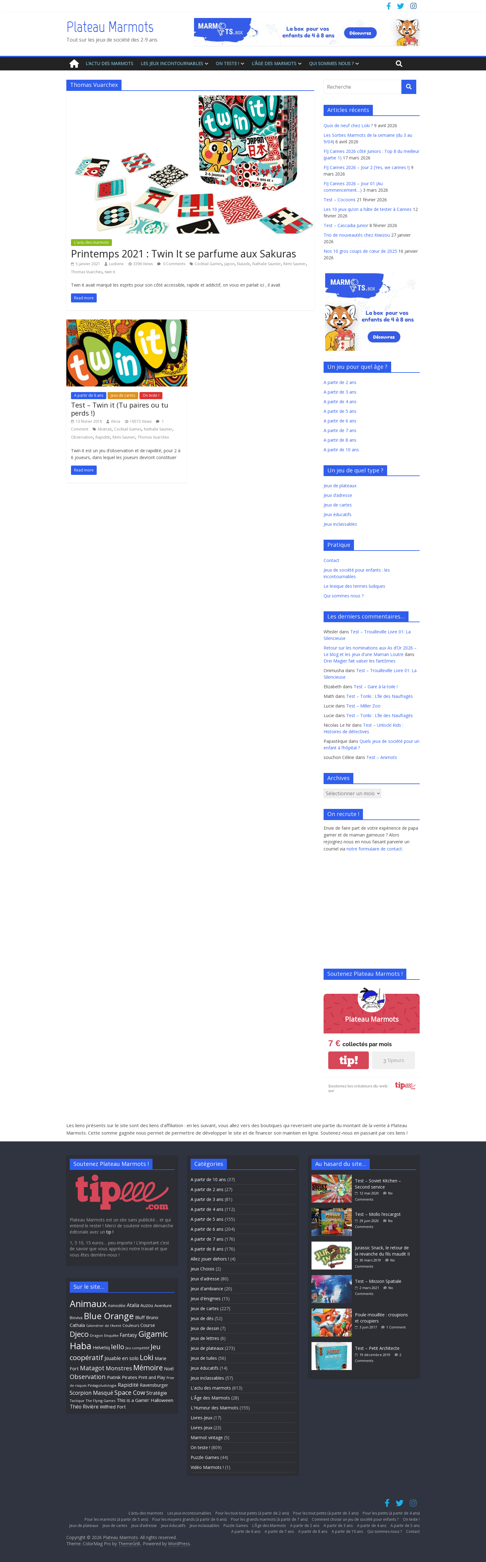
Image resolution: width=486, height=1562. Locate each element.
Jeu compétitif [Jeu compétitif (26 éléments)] (137, 1348)
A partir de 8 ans (340, 440)
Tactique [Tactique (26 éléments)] (77, 1400)
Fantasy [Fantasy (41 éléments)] (128, 1335)
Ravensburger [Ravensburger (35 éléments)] (154, 1385)
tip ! (109, 1232)
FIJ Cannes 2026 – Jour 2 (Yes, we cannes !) (367, 167)
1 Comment (396, 1327)
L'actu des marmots (91, 242)
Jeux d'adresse (205, 1279)
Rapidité (102, 437)
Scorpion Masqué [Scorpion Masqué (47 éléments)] (91, 1392)
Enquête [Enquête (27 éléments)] (111, 1335)
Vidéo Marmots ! (207, 1467)
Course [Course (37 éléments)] (147, 1325)
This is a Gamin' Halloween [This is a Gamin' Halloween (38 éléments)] (145, 1400)
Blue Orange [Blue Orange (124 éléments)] (109, 1316)
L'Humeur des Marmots (214, 1408)
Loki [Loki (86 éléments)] (146, 1357)
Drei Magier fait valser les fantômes (359, 661)
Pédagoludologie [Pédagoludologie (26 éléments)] (102, 1385)
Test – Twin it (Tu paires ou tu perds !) (119, 408)
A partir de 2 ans (340, 382)
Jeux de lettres (205, 1338)
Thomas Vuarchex (86, 271)
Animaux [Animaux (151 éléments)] (88, 1303)
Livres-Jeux (201, 1418)
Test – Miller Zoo (363, 706)
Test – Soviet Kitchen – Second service (378, 1184)
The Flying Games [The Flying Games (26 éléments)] (100, 1400)
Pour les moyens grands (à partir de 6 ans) (189, 1519)
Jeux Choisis (202, 1269)
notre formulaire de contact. (375, 849)
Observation (82, 437)
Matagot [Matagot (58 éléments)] (92, 1368)
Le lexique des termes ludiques (354, 586)
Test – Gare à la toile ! (376, 687)
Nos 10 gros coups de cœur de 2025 (360, 251)
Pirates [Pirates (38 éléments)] (129, 1377)
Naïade (243, 263)
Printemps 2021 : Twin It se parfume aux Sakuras (183, 253)
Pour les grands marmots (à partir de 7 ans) (269, 1519)
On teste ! (227, 63)
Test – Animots (381, 757)
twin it (110, 271)
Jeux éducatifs (337, 514)
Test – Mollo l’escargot (378, 1214)
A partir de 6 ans (88, 395)
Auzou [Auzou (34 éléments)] (146, 1305)
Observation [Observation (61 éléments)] (88, 1376)
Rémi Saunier (294, 263)
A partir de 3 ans (340, 392)
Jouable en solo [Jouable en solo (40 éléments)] (121, 1358)
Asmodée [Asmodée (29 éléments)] (117, 1305)
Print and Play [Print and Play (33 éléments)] (152, 1377)
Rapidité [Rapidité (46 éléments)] (128, 1384)
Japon (229, 263)
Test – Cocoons (340, 200)
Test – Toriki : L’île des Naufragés (379, 696)
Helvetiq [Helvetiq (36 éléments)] (101, 1347)
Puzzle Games (205, 1457)
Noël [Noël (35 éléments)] (169, 1369)
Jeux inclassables (340, 524)
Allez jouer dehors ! (210, 1259)
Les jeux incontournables (172, 63)
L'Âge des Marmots (210, 1398)
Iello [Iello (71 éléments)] (117, 1346)
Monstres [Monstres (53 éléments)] (119, 1368)
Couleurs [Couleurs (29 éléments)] (130, 1325)
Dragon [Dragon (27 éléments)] (96, 1335)
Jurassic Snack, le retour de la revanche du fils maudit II (382, 1251)
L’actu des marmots (109, 63)
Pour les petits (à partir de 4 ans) (391, 1513)
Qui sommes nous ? (331, 63)
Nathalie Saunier (266, 263)
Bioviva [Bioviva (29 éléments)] (76, 1317)
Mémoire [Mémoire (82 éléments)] (148, 1367)
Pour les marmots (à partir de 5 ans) (116, 1519)
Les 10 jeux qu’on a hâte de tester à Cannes (368, 209)
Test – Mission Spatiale (378, 1281)
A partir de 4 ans (340, 401)
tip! (348, 1060)
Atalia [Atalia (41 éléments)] (133, 1305)
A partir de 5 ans (340, 411)
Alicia (115, 421)
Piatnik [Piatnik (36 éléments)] (114, 1377)
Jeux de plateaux (340, 486)
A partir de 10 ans (341, 450)
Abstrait (105, 429)
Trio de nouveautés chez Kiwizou (357, 235)
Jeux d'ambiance (207, 1289)
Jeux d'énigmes (206, 1298)
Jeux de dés (202, 1318)
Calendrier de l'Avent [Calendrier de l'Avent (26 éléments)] (103, 1325)
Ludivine (116, 263)
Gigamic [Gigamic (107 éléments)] (153, 1333)
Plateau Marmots (109, 27)
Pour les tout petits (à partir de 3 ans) (325, 1513)
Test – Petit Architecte (377, 1348)
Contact (331, 560)
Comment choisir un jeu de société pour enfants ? (355, 1519)
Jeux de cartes (123, 395)
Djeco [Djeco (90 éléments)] (79, 1334)
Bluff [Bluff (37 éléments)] (140, 1317)
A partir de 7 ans (340, 430)
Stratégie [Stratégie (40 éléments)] (156, 1393)
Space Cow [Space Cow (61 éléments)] (129, 1392)
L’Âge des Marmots (274, 63)
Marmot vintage (207, 1437)
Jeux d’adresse (338, 495)
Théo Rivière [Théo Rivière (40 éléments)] (84, 1406)
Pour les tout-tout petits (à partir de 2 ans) (252, 1513)
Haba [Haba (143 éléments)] (80, 1346)
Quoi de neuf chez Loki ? (348, 125)
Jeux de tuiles (204, 1358)
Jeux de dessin (205, 1328)
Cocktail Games (208, 263)
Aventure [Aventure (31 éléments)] (163, 1305)
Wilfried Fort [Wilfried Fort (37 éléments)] (113, 1407)
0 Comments (171, 263)
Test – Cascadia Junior (346, 225)
